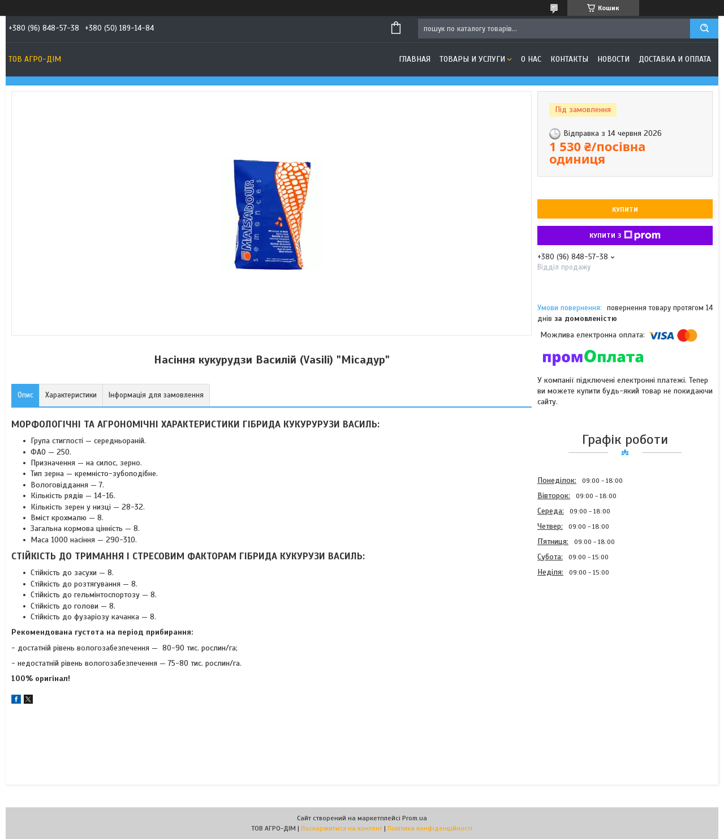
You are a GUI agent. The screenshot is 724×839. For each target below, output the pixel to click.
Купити (625, 209)
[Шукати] (704, 28)
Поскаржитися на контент (341, 828)
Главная (414, 59)
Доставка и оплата (675, 59)
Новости (613, 59)
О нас (531, 59)
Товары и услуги (472, 59)
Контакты (569, 59)
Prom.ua (414, 818)
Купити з (625, 235)
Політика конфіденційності (429, 828)
